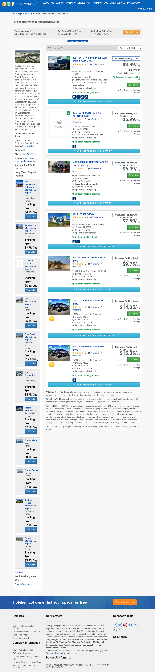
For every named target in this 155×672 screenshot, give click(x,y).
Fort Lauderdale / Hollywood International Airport (30, 187)
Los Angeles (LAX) (67, 665)
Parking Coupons (20, 665)
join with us (75, 650)
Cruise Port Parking (90, 3)
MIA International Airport (30, 301)
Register (22, 635)
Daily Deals (30, 650)
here (76, 653)
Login (15, 635)
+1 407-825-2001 (29, 154)
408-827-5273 (145, 8)
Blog (19, 653)
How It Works (18, 650)
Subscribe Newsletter (22, 638)
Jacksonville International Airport (30, 228)
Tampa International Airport (30, 541)
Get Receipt (18, 626)
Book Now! (133, 85)
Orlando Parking (22, 584)
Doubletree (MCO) (83, 214)
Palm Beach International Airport (30, 337)
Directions (31, 146)
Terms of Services (21, 662)
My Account (134, 3)
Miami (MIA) (57, 667)
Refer (29, 635)
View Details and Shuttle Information (93, 102)
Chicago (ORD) (82, 665)
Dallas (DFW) (95, 665)
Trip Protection (19, 656)
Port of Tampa (31, 470)
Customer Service (114, 3)
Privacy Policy (36, 662)
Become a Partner (54, 653)
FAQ (14, 653)
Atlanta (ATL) (52, 665)
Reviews (97, 64)
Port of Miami (31, 440)
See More (19, 572)
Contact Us (35, 631)
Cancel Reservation (21, 631)
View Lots (30, 216)
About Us (48, 3)
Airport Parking (66, 3)
